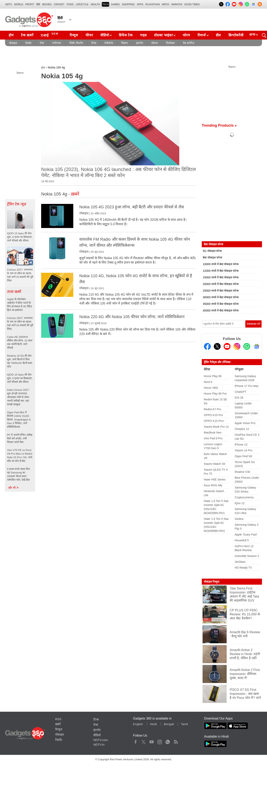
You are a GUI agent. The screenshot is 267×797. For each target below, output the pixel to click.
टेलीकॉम (108, 43)
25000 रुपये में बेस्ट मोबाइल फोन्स (220, 290)
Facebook (135, 741)
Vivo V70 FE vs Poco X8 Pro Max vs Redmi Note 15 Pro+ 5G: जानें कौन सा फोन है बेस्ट (19, 455)
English (138, 724)
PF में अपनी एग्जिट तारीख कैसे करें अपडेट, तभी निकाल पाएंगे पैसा (19, 438)
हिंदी (38, 4)
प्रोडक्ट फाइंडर (163, 35)
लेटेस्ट (207, 369)
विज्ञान (124, 43)
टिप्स (93, 43)
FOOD (70, 4)
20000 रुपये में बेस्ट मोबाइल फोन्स (220, 284)
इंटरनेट (139, 43)
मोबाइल (13, 43)
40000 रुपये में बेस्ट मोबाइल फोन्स (220, 310)
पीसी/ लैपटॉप (76, 43)
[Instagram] (236, 346)
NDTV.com (100, 740)
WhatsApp (167, 741)
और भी (13, 487)
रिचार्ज (202, 35)
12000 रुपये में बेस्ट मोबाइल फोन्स (220, 270)
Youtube (151, 741)
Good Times (192, 4)
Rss (175, 741)
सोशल (154, 43)
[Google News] (256, 346)
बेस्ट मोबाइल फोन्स (212, 257)
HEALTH (95, 4)
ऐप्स (42, 43)
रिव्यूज (74, 35)
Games (115, 4)
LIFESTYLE (82, 4)
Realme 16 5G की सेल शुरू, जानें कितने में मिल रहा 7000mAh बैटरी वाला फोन (19, 361)
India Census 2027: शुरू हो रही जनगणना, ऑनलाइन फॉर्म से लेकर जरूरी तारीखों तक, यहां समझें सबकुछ (18, 397)
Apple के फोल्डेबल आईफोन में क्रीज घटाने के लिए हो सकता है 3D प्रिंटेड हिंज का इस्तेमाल (19, 304)
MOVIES (47, 4)
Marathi (176, 4)
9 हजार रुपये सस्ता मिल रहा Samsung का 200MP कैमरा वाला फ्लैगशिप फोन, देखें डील (18, 474)
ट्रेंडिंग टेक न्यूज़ (16, 204)
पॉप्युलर (239, 369)
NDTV (8, 4)
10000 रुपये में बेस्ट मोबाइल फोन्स (220, 264)
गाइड (143, 35)
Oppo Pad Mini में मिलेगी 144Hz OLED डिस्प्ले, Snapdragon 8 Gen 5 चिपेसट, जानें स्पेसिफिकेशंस (19, 419)
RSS (58, 719)
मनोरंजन (56, 43)
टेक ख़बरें (27, 35)
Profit (29, 4)
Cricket (59, 4)
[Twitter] (217, 346)
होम (11, 35)
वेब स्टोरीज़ (188, 43)
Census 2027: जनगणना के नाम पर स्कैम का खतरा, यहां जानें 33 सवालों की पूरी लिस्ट (20, 323)
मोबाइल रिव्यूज (211, 581)
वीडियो (104, 35)
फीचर (89, 35)
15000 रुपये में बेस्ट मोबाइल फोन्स (220, 277)
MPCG (165, 4)
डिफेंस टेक (125, 35)
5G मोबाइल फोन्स (212, 250)
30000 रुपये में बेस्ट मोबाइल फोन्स (220, 297)
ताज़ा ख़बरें (14, 292)
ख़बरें (58, 724)
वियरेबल (170, 43)
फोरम (186, 35)
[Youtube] (227, 346)
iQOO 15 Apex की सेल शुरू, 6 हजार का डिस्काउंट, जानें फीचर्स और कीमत (20, 378)
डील (218, 35)
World (18, 4)
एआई (50, 34)
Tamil (184, 724)
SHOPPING (128, 4)
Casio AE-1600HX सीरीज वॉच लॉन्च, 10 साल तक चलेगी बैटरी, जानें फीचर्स (19, 342)
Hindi (153, 724)
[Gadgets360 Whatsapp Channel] (246, 346)
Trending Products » (219, 125)
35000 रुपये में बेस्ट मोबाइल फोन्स (220, 303)
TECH (105, 4)
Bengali (169, 724)
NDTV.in (98, 744)
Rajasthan (153, 4)
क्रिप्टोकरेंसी (235, 35)
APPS (140, 4)
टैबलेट (28, 43)
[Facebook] (207, 346)
